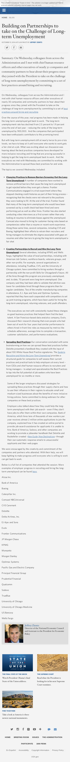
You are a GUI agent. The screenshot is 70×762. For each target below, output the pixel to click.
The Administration (52, 737)
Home (4, 18)
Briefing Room (21, 737)
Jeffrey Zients (36, 42)
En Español (11, 750)
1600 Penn (41, 744)
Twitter (8, 45)
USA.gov (35, 757)
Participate (27, 744)
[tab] (4, 10)
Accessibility (24, 750)
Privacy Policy (58, 750)
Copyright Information (40, 750)
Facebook (14, 45)
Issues (35, 737)
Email (21, 45)
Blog (12, 18)
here (34, 471)
